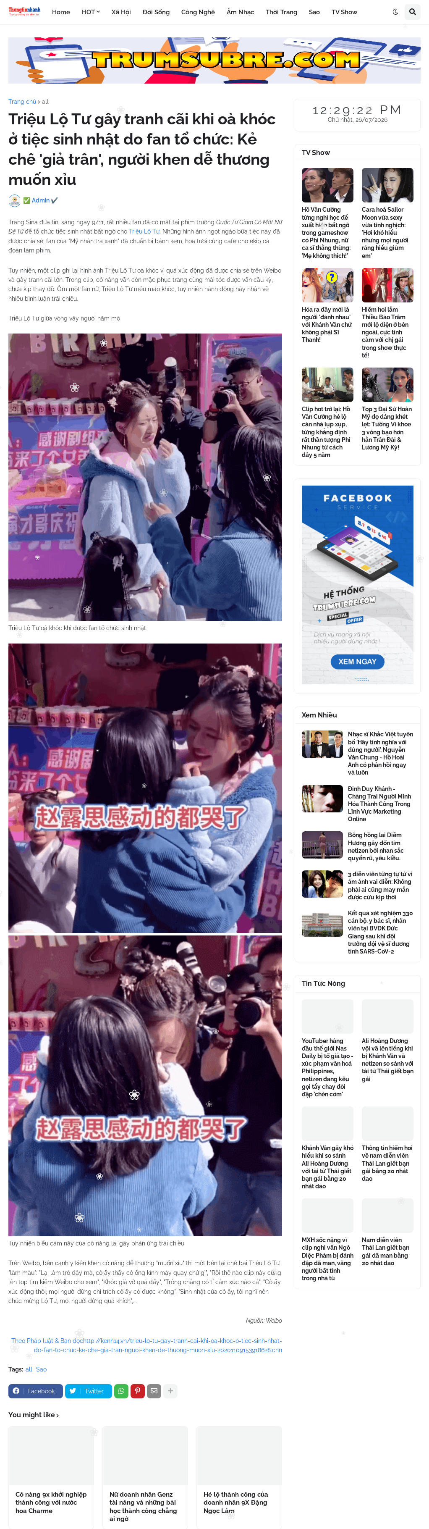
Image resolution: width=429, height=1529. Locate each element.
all (45, 102)
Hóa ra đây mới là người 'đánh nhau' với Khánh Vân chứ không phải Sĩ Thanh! (327, 325)
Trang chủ (22, 102)
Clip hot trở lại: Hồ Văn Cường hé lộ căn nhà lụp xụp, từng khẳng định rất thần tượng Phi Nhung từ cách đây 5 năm (326, 432)
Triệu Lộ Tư (144, 231)
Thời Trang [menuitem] (281, 12)
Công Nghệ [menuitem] (198, 12)
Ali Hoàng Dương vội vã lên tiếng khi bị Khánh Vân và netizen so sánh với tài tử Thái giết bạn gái (387, 1060)
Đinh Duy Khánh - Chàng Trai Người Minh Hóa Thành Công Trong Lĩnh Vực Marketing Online (379, 804)
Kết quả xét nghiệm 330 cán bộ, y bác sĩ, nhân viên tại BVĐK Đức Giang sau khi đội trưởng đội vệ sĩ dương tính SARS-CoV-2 (380, 932)
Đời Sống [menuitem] (156, 12)
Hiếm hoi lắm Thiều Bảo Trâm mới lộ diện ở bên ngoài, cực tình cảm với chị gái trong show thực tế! (385, 332)
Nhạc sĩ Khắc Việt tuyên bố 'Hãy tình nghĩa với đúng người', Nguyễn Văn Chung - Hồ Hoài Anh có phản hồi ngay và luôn (380, 753)
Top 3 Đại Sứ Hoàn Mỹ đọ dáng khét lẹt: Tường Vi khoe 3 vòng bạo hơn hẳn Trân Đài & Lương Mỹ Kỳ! (387, 428)
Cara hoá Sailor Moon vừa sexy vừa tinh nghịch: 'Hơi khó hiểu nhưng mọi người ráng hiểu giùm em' (385, 232)
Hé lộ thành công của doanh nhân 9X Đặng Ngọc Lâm (236, 1503)
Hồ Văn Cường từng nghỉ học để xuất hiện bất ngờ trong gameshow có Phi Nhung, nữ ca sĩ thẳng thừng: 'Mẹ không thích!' (326, 232)
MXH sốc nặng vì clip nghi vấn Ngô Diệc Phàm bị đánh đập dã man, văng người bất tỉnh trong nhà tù (327, 1259)
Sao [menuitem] (314, 12)
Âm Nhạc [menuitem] (240, 12)
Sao (41, 1369)
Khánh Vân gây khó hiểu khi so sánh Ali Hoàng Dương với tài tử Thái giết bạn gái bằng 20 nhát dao (327, 1167)
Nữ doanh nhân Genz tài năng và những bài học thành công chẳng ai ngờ (143, 1507)
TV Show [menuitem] (344, 12)
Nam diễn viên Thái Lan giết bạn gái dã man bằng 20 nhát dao (385, 1251)
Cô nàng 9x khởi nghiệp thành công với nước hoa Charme (51, 1503)
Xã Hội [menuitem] (121, 12)
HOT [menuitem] (88, 12)
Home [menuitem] (61, 12)
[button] (395, 12)
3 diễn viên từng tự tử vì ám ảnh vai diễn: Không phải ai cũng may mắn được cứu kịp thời (380, 886)
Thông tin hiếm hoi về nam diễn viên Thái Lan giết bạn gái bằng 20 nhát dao (387, 1163)
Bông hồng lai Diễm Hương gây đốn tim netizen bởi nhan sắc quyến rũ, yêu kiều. (376, 847)
